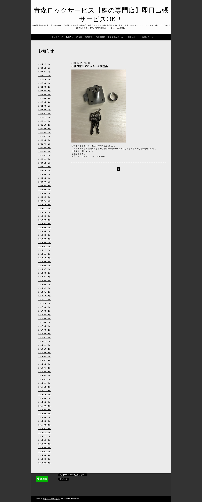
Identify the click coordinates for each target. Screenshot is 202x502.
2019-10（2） (44, 212)
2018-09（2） (44, 262)
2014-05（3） (44, 459)
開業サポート (133, 37)
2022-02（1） (44, 110)
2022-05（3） (44, 98)
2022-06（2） (44, 95)
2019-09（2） (44, 216)
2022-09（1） (44, 83)
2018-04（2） (44, 281)
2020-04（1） (44, 193)
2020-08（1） (44, 178)
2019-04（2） (44, 235)
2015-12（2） (44, 387)
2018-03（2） (44, 284)
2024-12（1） (44, 64)
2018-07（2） (44, 269)
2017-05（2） (44, 322)
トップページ (57, 37)
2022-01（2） (44, 114)
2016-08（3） (44, 357)
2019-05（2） (44, 231)
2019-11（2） (44, 208)
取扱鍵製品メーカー (116, 37)
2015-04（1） (44, 417)
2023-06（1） (44, 72)
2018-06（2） (44, 273)
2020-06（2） (44, 186)
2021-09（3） (44, 129)
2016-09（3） (44, 353)
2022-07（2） (44, 91)
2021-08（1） (44, 133)
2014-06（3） (44, 455)
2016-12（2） (44, 341)
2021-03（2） (44, 152)
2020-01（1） (44, 201)
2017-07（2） (44, 315)
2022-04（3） (44, 102)
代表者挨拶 (100, 37)
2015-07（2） (44, 406)
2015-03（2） (44, 421)
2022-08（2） (44, 87)
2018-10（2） (44, 258)
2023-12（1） (44, 68)
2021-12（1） (44, 117)
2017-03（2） (44, 330)
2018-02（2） (44, 288)
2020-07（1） (44, 182)
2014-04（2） (44, 463)
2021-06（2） (44, 140)
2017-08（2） (44, 311)
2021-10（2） (44, 125)
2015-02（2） (44, 425)
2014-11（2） (44, 436)
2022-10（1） (44, 79)
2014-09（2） (44, 444)
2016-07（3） (44, 360)
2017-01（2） (44, 338)
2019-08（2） (44, 220)
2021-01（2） (44, 159)
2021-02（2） (44, 155)
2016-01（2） (44, 383)
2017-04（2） (44, 326)
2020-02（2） (44, 197)
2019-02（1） (44, 243)
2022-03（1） (44, 106)
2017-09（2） (44, 307)
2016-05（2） (44, 368)
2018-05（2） (44, 277)
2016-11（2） (44, 345)
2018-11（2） (44, 254)
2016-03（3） (44, 376)
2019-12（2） (44, 205)
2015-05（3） (44, 413)
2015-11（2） (44, 391)
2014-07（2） (44, 451)
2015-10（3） (44, 395)
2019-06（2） (44, 227)
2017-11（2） (44, 300)
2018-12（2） (44, 250)
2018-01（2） (44, 292)
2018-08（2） (44, 265)
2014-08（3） (44, 448)
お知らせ (69, 37)
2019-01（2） (44, 246)
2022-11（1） (44, 76)
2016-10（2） (44, 349)
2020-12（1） (44, 163)
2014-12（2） (44, 432)
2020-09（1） (44, 174)
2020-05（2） (44, 190)
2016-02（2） (44, 379)
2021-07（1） (44, 136)
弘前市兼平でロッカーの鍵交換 (89, 66)
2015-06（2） (44, 410)
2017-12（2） (44, 296)
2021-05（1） (44, 144)
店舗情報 (89, 37)
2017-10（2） (44, 303)
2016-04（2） (44, 372)
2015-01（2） (44, 429)
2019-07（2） (44, 224)
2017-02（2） (44, 334)
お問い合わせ (147, 37)
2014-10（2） (44, 440)
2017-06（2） (44, 319)
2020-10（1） (44, 171)
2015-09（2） (44, 398)
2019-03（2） (44, 239)
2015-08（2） (44, 402)
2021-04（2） (44, 148)
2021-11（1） (44, 121)
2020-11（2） (44, 167)
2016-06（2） (44, 364)
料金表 (79, 37)
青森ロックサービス (51, 499)
